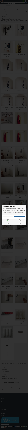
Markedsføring (20, 220)
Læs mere (4, 213)
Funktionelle (8, 223)
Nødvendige (8, 220)
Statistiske (20, 223)
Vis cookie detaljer (14, 217)
